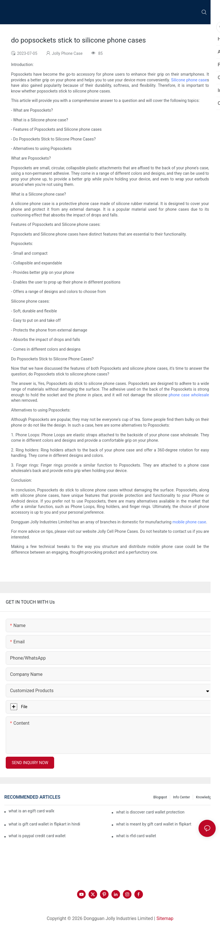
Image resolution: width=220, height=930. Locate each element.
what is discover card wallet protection (150, 812)
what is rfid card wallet (136, 835)
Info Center (181, 797)
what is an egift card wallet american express (31, 811)
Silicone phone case (189, 80)
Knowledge (204, 797)
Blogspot (160, 797)
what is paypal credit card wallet (37, 835)
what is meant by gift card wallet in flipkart (153, 824)
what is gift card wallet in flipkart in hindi (44, 824)
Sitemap (164, 918)
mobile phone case (189, 522)
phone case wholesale (189, 395)
